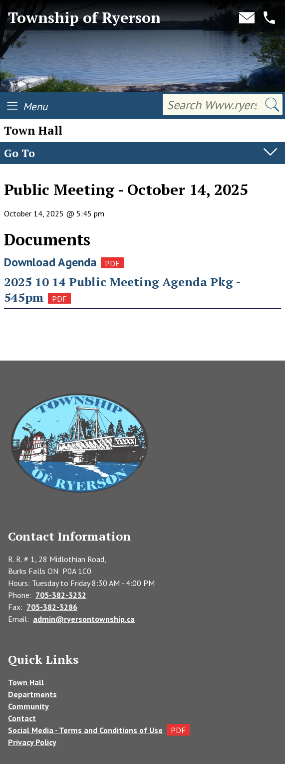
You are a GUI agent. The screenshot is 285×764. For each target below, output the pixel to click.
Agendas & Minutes (39, 174)
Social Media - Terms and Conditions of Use (85, 730)
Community (28, 706)
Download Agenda (50, 262)
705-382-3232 (60, 595)
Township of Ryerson (84, 17)
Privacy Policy (32, 742)
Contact (22, 718)
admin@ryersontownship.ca (84, 619)
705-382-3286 (51, 607)
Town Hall (26, 682)
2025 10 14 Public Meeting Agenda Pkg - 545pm (122, 289)
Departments (32, 694)
